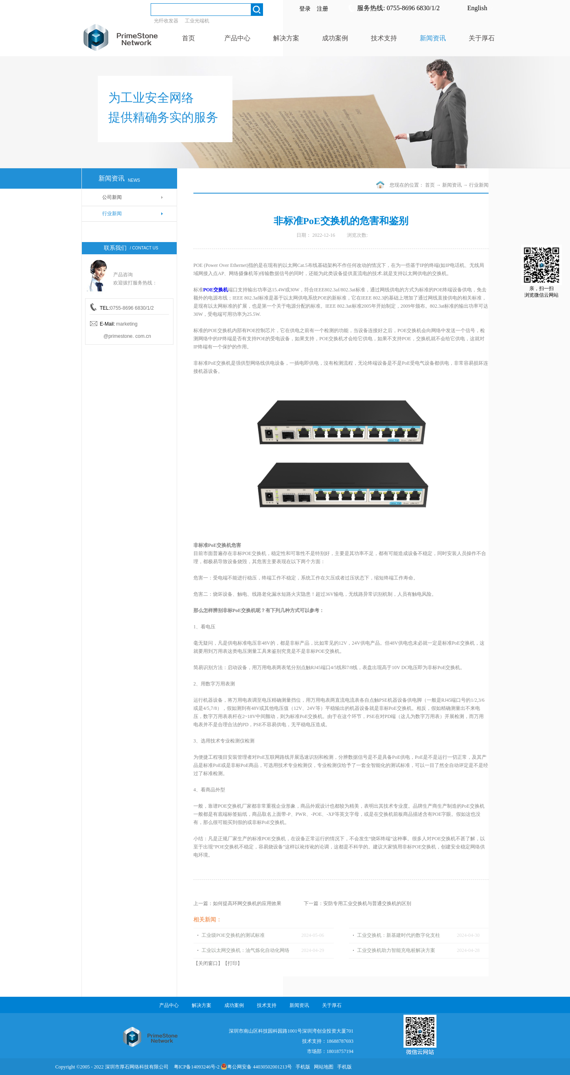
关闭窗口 (208, 963)
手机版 (301, 1067)
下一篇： (357, 903)
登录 (305, 9)
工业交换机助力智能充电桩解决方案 (396, 950)
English (477, 7)
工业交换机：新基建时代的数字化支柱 (398, 935)
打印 (232, 963)
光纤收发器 (166, 21)
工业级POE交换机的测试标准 (233, 935)
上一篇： (237, 903)
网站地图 (322, 1067)
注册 (322, 9)
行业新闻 (479, 185)
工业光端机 (197, 21)
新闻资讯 (452, 185)
